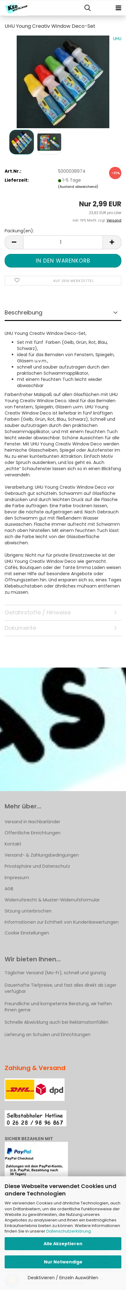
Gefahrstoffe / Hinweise (38, 612)
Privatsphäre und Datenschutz (37, 866)
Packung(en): (19, 231)
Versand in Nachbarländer (32, 822)
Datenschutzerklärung (68, 1231)
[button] (14, 242)
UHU (117, 39)
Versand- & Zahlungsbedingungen (42, 855)
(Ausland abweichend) (78, 186)
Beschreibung (23, 312)
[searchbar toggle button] (87, 8)
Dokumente (20, 628)
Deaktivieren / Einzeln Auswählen (63, 1278)
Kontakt (13, 844)
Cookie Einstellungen (27, 933)
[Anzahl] (63, 242)
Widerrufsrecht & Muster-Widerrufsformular (52, 900)
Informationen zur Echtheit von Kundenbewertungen (62, 922)
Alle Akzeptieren (63, 1244)
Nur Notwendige (63, 1262)
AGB (9, 889)
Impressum (17, 878)
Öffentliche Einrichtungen (33, 833)
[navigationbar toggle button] (118, 8)
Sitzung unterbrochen (28, 911)
